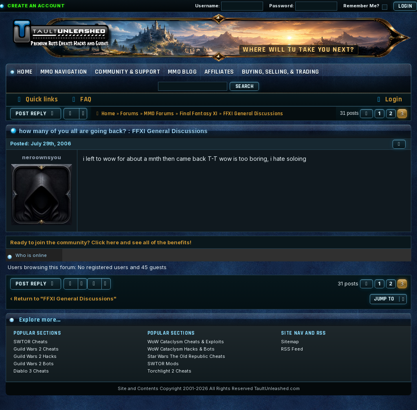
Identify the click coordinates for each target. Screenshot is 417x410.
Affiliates (219, 72)
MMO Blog (182, 72)
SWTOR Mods (163, 363)
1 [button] (379, 113)
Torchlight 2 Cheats (169, 371)
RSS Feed (292, 349)
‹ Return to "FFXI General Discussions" (63, 299)
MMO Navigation (63, 72)
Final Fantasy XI (199, 113)
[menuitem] (81, 99)
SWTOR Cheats (30, 341)
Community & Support (127, 72)
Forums (129, 113)
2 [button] (391, 113)
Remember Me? (365, 6)
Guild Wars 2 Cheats (36, 349)
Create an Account (36, 6)
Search (244, 86)
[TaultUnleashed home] (67, 35)
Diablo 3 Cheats (31, 371)
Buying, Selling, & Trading (280, 72)
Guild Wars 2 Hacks (35, 356)
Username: (229, 6)
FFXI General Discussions (253, 113)
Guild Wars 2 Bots (33, 363)
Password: (303, 6)
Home (21, 72)
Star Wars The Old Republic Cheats (186, 356)
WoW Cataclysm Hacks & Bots (181, 349)
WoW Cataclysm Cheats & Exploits (185, 341)
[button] (366, 113)
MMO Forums (159, 113)
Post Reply (35, 113)
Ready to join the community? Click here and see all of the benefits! (100, 242)
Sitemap (290, 341)
